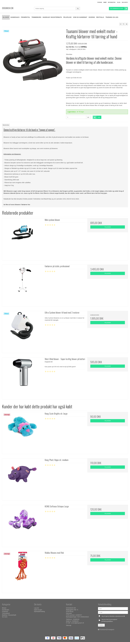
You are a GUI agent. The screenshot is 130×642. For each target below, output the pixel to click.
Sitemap (68, 625)
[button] (120, 24)
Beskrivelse (6, 125)
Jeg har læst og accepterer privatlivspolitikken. (109, 620)
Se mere (4, 617)
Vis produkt (108, 227)
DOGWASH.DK (7, 8)
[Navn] (113, 608)
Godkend (101, 625)
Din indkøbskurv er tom (119, 8)
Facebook (103, 629)
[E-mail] (113, 612)
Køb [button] (96, 117)
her (76, 168)
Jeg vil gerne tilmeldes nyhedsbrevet (113, 616)
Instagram (111, 629)
